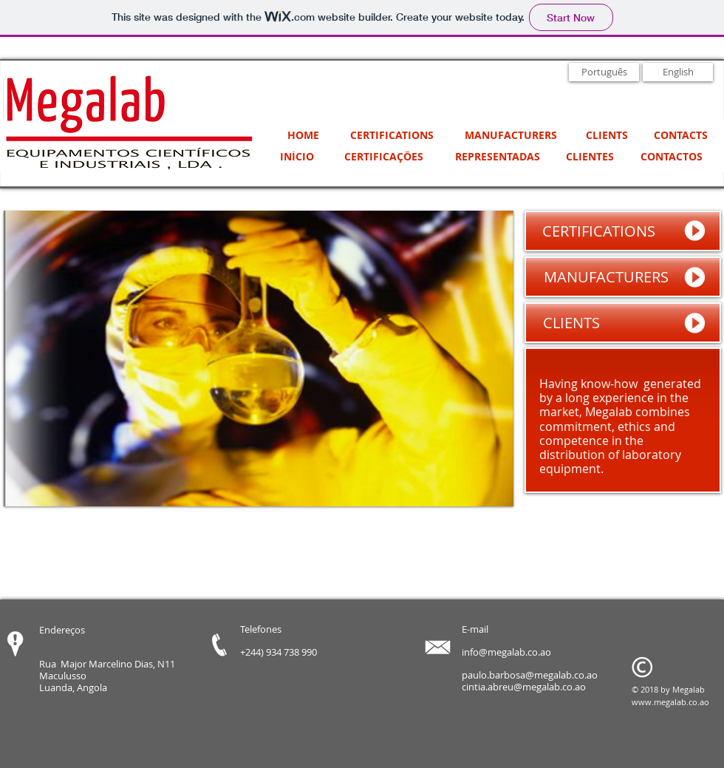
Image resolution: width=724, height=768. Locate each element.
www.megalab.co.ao (670, 701)
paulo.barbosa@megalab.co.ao (530, 675)
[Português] (604, 72)
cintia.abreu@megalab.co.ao (524, 686)
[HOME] (303, 136)
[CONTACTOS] (671, 157)
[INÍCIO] (297, 157)
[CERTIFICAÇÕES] (383, 157)
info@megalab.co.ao (506, 652)
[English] (678, 72)
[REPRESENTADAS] (497, 157)
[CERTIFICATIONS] (391, 136)
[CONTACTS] (680, 136)
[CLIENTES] (589, 157)
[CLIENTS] (606, 136)
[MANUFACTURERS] (511, 136)
